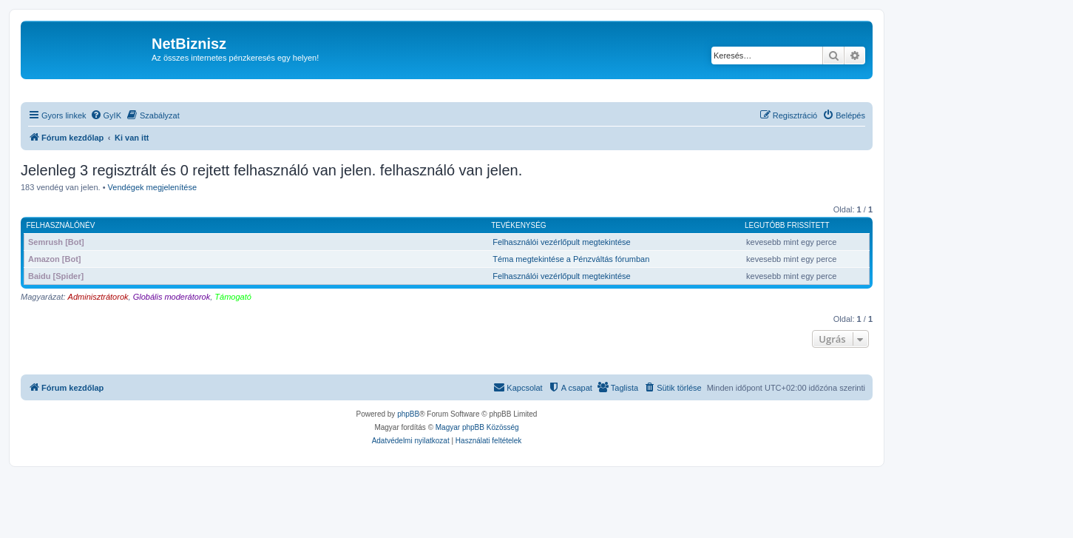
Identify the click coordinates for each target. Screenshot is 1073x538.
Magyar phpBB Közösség (477, 427)
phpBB (408, 414)
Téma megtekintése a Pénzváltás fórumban (571, 259)
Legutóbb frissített (787, 225)
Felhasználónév (61, 225)
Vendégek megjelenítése (152, 187)
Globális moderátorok (172, 296)
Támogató (232, 296)
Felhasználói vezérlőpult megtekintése (562, 242)
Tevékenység (518, 225)
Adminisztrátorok (98, 296)
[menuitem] (105, 115)
